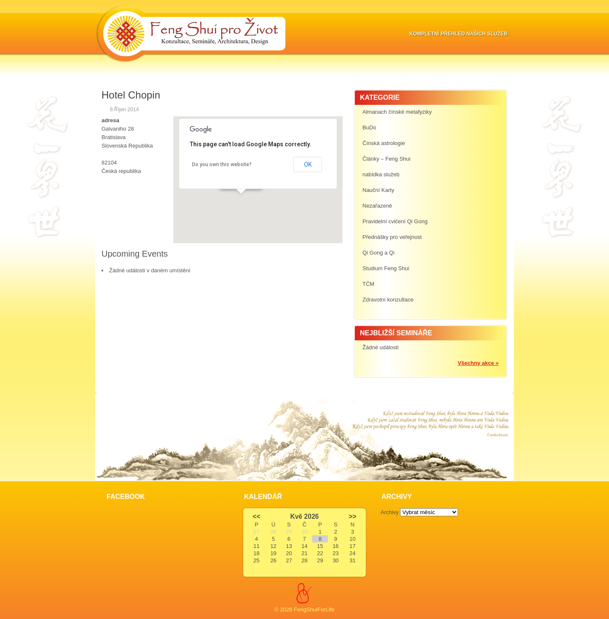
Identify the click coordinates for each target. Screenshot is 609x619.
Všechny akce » (478, 363)
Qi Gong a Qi (378, 252)
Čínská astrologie (383, 143)
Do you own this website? (222, 164)
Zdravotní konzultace (388, 299)
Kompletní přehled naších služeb (458, 34)
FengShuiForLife (314, 609)
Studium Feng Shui (385, 268)
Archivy (390, 512)
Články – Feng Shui (386, 159)
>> (352, 516)
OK (308, 164)
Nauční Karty (378, 190)
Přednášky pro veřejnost (392, 237)
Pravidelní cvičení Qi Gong (395, 221)
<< (256, 516)
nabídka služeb (380, 174)
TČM (368, 284)
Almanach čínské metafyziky (397, 112)
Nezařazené (377, 206)
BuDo (369, 127)
